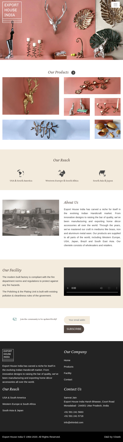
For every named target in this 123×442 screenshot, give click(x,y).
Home (67, 360)
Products (68, 366)
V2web (117, 436)
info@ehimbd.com (73, 422)
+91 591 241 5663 (73, 412)
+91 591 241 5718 (73, 416)
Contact (68, 379)
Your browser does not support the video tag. (92, 281)
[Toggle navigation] (115, 5)
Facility (67, 373)
